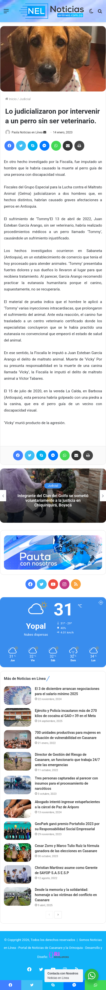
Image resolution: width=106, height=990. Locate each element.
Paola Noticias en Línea (27, 132)
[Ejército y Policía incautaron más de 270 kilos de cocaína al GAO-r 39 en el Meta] (17, 717)
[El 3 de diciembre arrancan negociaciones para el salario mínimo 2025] (17, 695)
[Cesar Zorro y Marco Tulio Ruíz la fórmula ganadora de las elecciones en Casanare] (17, 852)
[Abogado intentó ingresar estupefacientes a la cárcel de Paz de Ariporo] (17, 808)
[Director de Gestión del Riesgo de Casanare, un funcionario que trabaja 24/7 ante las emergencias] (17, 761)
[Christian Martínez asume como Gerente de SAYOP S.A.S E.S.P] (17, 874)
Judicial (25, 99)
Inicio (11, 99)
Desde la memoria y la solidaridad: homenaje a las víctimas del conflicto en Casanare (66, 895)
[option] (53, 495)
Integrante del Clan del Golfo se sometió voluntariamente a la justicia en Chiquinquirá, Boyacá (53, 500)
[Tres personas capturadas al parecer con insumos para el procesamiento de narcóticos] (17, 785)
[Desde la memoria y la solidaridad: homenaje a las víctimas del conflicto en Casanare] (17, 896)
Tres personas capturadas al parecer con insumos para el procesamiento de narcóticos (66, 783)
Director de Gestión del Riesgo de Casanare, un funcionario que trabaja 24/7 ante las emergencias (67, 760)
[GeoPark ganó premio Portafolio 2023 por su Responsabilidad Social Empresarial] (17, 830)
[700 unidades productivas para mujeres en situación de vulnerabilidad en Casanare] (17, 739)
